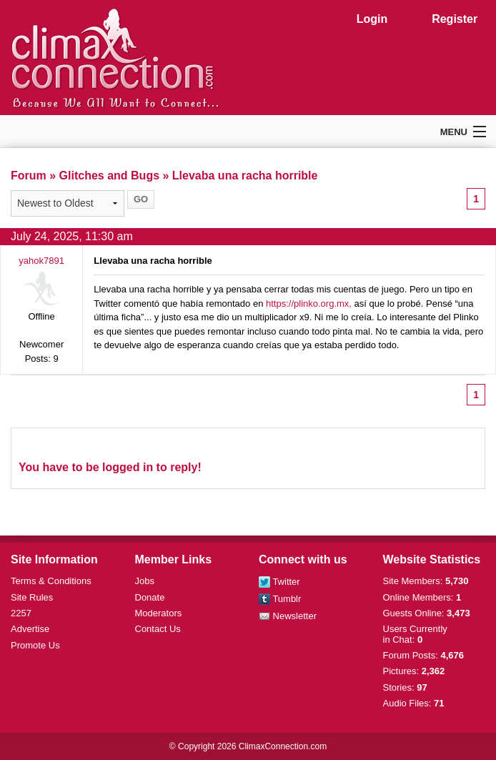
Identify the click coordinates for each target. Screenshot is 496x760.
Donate (150, 597)
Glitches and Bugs (109, 175)
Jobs (144, 581)
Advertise (30, 628)
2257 (21, 613)
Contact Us (158, 628)
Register (454, 19)
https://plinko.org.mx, (309, 303)
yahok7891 (41, 260)
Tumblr (280, 598)
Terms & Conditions (51, 581)
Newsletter (288, 616)
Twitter (279, 581)
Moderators (158, 613)
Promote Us (35, 645)
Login (372, 19)
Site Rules (32, 597)
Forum (28, 175)
